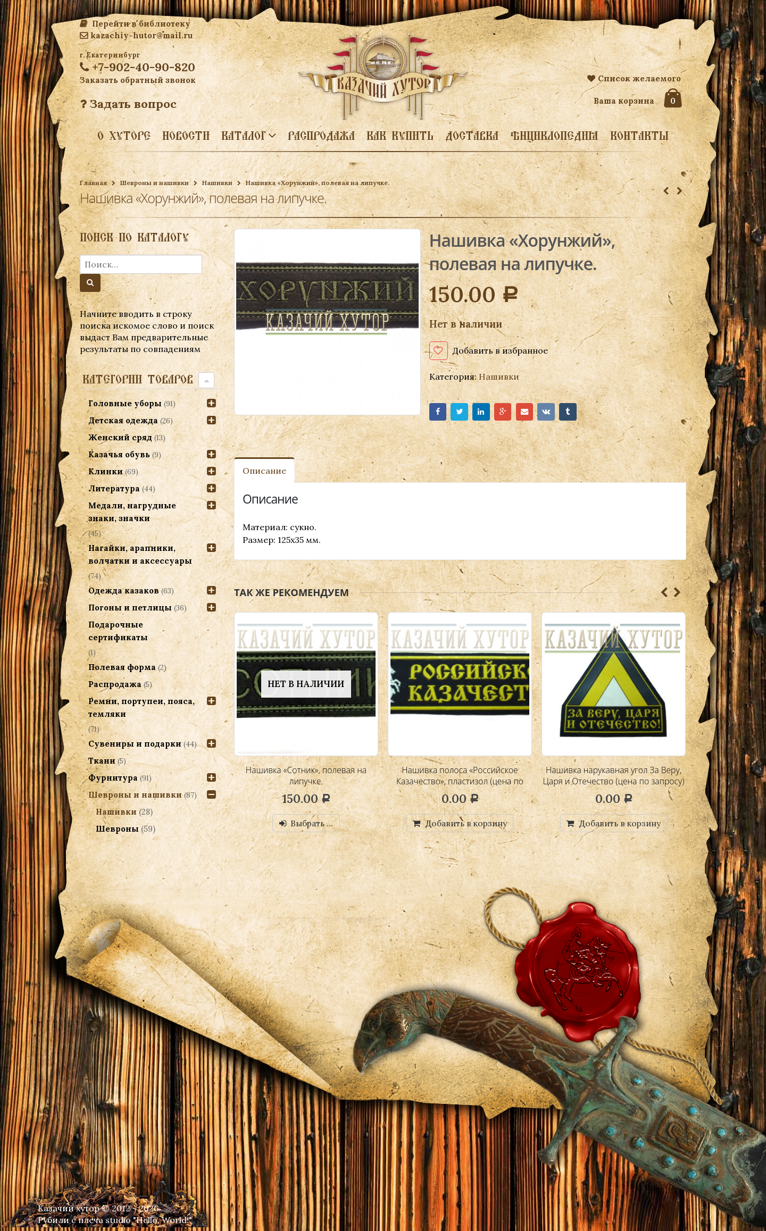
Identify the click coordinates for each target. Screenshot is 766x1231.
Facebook (439, 413)
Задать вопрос (128, 103)
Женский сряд (120, 437)
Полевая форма (122, 667)
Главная (93, 183)
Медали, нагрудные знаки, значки (132, 511)
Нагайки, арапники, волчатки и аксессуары (140, 554)
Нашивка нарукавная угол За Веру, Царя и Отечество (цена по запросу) (613, 784)
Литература (114, 488)
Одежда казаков (123, 590)
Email (536, 413)
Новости (186, 135)
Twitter (463, 413)
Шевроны (118, 829)
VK (560, 413)
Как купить (400, 135)
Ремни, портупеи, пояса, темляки (141, 707)
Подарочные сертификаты (118, 630)
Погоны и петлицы (130, 607)
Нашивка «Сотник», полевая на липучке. (306, 778)
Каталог (243, 135)
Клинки (105, 471)
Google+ (512, 413)
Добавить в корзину (466, 825)
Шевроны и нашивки (154, 183)
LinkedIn (487, 413)
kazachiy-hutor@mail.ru (136, 35)
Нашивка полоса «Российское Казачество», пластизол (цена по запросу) (460, 784)
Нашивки (217, 183)
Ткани (101, 761)
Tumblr (585, 413)
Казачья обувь (119, 454)
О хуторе (124, 135)
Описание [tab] (264, 473)
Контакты (639, 135)
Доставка (471, 135)
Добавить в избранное (500, 350)
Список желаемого (634, 78)
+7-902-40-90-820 (137, 67)
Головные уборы (125, 403)
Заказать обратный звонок (138, 80)
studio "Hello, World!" (148, 1223)
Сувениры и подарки (134, 744)
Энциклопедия (554, 135)
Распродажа (321, 135)
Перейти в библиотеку (135, 24)
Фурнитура (113, 778)
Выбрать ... (312, 825)
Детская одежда (123, 420)
